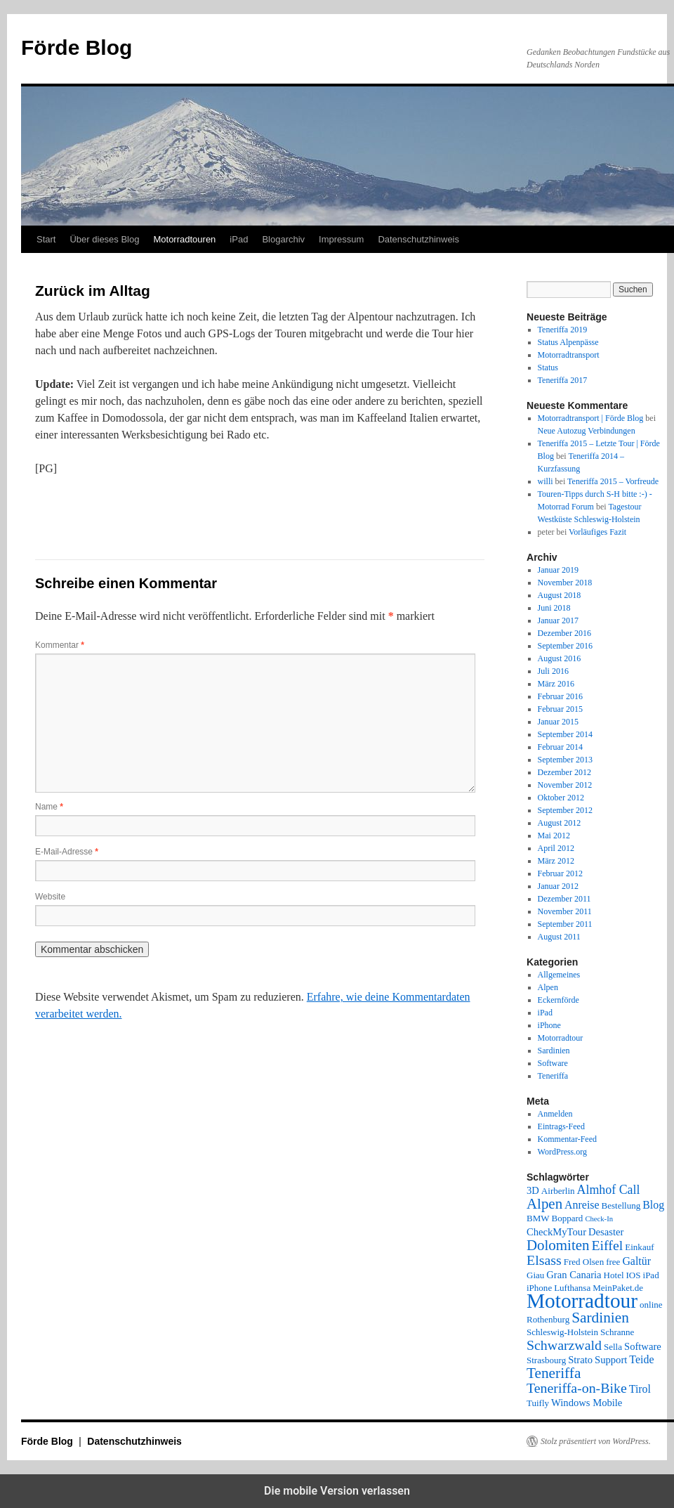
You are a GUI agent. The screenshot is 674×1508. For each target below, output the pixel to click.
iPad (239, 239)
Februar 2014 (560, 747)
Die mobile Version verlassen (337, 1490)
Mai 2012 (554, 835)
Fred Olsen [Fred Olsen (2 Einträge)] (584, 1261)
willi (545, 481)
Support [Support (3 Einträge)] (611, 1359)
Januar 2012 (558, 886)
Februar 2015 (560, 709)
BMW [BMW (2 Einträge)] (538, 1218)
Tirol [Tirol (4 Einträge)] (640, 1389)
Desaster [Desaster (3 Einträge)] (605, 1231)
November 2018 (565, 582)
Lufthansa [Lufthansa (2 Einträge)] (572, 1287)
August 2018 (559, 595)
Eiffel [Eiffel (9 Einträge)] (607, 1245)
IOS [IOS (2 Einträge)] (633, 1275)
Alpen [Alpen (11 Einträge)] (544, 1203)
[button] (82, 510)
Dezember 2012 (564, 772)
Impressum (341, 239)
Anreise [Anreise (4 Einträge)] (581, 1205)
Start (46, 239)
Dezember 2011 (564, 899)
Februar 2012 (560, 873)
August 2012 (559, 823)
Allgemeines (559, 975)
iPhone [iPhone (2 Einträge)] (539, 1287)
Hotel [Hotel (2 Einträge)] (614, 1275)
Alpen (548, 987)
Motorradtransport (569, 355)
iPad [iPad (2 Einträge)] (651, 1275)
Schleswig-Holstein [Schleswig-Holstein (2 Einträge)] (562, 1332)
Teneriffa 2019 (563, 329)
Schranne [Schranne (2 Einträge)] (617, 1332)
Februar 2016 (560, 696)
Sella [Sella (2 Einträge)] (613, 1346)
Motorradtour (560, 1038)
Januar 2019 (558, 570)
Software (553, 1063)
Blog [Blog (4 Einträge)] (653, 1205)
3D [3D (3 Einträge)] (533, 1190)
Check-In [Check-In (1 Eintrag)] (599, 1219)
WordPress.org (562, 1152)
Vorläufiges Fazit (597, 532)
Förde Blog (76, 47)
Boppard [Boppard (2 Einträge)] (567, 1218)
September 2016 (565, 646)
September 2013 (565, 760)
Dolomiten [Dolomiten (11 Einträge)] (558, 1245)
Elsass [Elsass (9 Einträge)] (544, 1260)
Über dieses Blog (104, 239)
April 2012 (556, 848)
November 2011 (565, 911)
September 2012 (565, 810)
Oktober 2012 (561, 797)
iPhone (549, 1025)
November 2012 (565, 785)
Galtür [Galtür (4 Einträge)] (636, 1261)
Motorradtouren (184, 239)
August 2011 (559, 937)
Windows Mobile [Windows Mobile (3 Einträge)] (586, 1402)
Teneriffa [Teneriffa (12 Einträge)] (554, 1373)
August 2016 (559, 658)
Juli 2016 (553, 671)
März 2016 (556, 684)
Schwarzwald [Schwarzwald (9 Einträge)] (564, 1345)
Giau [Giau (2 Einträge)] (535, 1275)
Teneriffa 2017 (563, 380)
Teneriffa (553, 1076)
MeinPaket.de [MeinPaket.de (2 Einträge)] (618, 1287)
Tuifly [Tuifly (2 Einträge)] (538, 1403)
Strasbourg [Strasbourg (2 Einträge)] (546, 1360)
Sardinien (554, 1050)
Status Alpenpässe (568, 342)
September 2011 (565, 924)
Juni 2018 (554, 608)
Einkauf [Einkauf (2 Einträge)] (639, 1247)
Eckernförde (558, 1000)
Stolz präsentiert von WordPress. (596, 1441)
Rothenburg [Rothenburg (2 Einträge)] (548, 1319)
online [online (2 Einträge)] (651, 1304)
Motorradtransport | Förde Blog (591, 418)
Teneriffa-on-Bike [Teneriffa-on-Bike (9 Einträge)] (577, 1388)
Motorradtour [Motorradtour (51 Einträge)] (582, 1300)
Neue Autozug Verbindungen (586, 431)
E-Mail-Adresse (66, 852)
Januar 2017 (558, 620)
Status (548, 367)
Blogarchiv (283, 239)
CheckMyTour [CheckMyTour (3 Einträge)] (556, 1231)
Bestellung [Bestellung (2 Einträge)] (621, 1205)
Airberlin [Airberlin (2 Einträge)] (558, 1190)
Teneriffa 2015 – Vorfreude (613, 481)
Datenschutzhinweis (418, 239)
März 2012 (556, 861)
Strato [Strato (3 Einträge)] (580, 1359)
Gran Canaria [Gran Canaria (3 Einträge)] (573, 1274)
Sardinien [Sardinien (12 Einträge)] (600, 1317)
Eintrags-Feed (561, 1126)
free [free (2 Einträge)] (613, 1261)
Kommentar (59, 645)
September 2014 (565, 734)
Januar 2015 (558, 722)
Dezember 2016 (564, 633)
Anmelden (555, 1114)
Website (50, 897)
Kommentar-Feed (567, 1139)
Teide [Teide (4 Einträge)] (641, 1359)
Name (49, 807)
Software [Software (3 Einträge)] (642, 1346)
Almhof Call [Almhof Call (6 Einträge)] (608, 1190)
